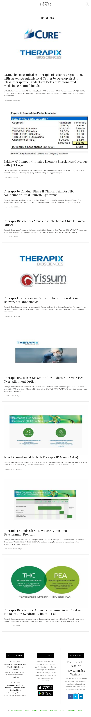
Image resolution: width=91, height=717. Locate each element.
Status (80, 710)
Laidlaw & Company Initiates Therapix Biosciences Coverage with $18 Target (46, 163)
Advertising (53, 710)
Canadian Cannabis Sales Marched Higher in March (15, 667)
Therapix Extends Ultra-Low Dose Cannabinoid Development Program (36, 532)
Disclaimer (71, 710)
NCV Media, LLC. (16, 710)
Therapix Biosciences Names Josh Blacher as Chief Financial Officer (45, 223)
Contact (34, 710)
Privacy (62, 710)
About (27, 710)
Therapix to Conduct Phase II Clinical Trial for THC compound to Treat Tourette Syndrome (39, 193)
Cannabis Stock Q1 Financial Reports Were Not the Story (15, 687)
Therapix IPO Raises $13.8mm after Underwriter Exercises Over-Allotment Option (43, 379)
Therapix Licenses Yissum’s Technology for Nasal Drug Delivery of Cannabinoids (41, 300)
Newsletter (43, 710)
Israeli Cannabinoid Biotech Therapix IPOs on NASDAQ (41, 457)
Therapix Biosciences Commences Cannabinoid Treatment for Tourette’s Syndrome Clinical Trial (44, 612)
